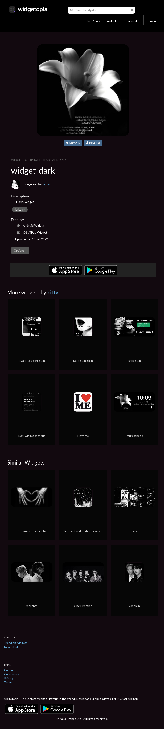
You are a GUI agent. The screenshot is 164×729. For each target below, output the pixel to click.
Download (93, 142)
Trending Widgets (15, 642)
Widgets (112, 21)
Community (131, 21)
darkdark (19, 209)
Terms (8, 682)
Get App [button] (93, 21)
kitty (46, 184)
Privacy (8, 678)
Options (20, 250)
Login (152, 21)
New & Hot (11, 647)
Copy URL (73, 142)
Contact (9, 670)
